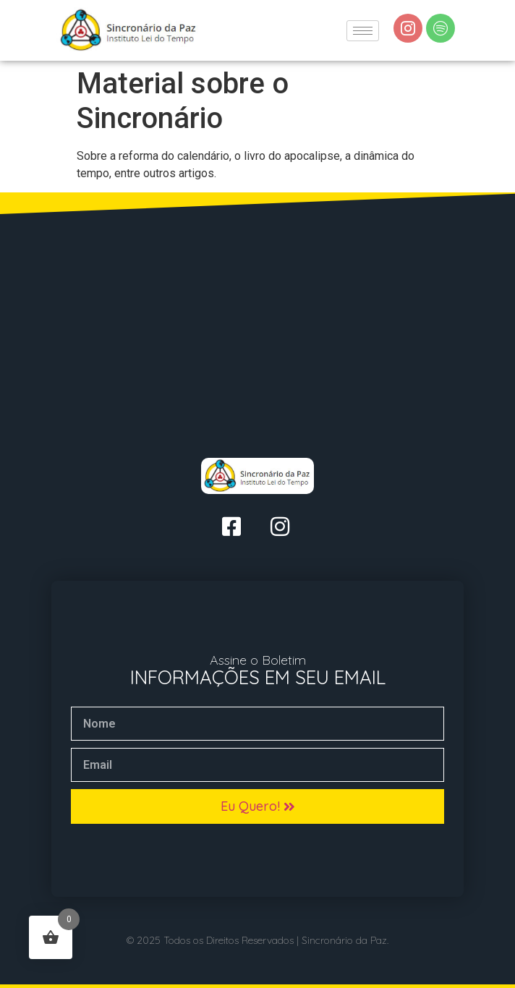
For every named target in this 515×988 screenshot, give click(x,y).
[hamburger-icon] (362, 30)
